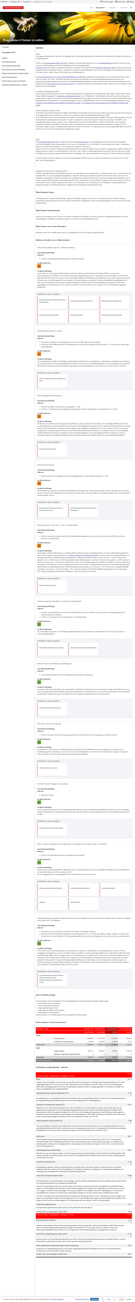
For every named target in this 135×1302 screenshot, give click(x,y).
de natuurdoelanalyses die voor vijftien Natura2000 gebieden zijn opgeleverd (62, 77)
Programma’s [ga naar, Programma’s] (27, 1)
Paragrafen (113, 8)
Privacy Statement (58, 1299)
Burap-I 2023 (44, 68)
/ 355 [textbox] (121, 1299)
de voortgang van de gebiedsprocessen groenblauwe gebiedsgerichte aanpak (63, 103)
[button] (53, 304)
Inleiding (5, 58)
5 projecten (48, 881)
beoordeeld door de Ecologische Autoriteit (62, 84)
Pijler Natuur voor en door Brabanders (13, 69)
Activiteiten (123, 7)
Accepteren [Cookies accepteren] (94, 1299)
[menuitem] (107, 1)
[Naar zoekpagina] (131, 7)
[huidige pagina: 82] (116, 1299)
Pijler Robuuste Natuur (9, 62)
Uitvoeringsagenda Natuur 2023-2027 (57, 63)
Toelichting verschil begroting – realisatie (14, 85)
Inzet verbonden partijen (9, 77)
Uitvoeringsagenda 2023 (82, 142)
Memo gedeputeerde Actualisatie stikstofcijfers (86, 562)
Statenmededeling (106, 63)
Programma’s (101, 8)
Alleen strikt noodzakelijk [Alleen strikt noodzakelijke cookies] (82, 1299)
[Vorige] (108, 1299)
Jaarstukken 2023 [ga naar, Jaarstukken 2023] (15, 1)
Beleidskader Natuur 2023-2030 (106, 68)
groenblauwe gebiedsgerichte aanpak (70, 96)
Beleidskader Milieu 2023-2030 (50, 142)
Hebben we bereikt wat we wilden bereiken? (15, 73)
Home (91, 7)
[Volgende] (129, 1299)
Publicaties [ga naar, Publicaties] (4, 1)
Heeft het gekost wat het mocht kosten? (14, 81)
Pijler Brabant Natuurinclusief (11, 65)
